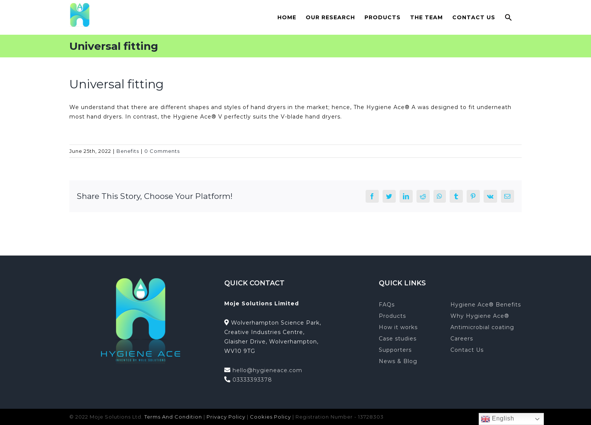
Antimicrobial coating (482, 327)
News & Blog (398, 361)
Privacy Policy (226, 417)
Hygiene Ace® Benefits (485, 304)
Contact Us (467, 349)
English (497, 418)
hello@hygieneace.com (267, 370)
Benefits (127, 151)
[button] (508, 17)
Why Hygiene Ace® (479, 316)
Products (392, 316)
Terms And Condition (173, 417)
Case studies (397, 338)
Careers (461, 338)
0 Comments (162, 151)
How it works (398, 327)
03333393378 (252, 379)
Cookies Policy (270, 417)
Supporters (395, 349)
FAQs (387, 304)
